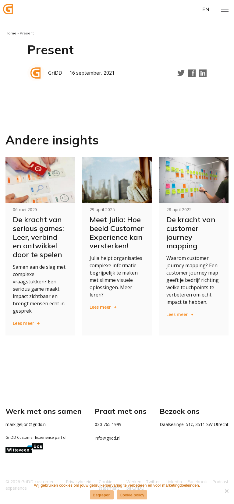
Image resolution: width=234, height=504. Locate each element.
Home (10, 33)
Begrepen (102, 495)
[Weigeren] (226, 491)
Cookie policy (132, 495)
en (205, 9)
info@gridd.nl (107, 438)
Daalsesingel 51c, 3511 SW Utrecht (194, 424)
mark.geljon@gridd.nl (26, 424)
